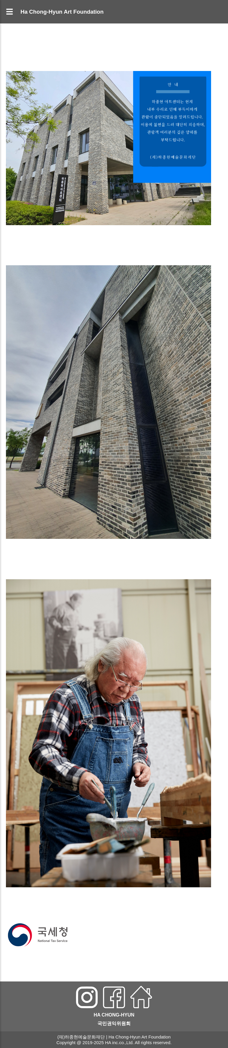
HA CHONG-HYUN (114, 1014)
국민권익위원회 (114, 1023)
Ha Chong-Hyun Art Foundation (62, 12)
